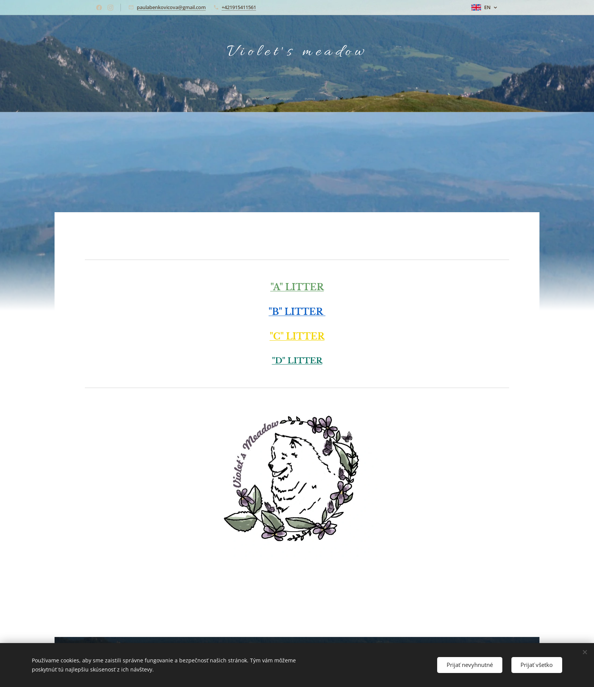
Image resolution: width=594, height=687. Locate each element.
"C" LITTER (297, 336)
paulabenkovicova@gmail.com (171, 7)
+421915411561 (239, 7)
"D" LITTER (297, 360)
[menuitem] (242, 98)
